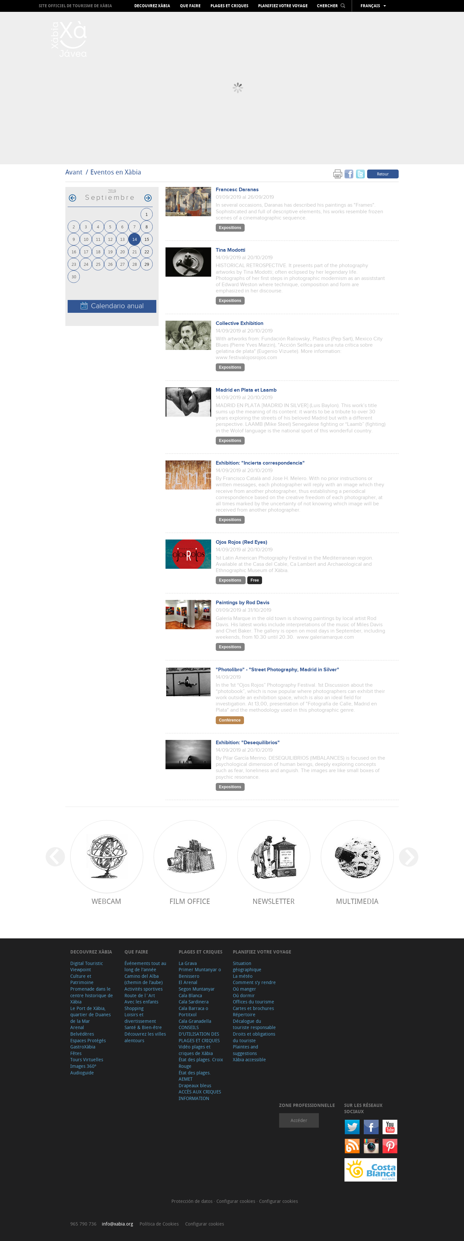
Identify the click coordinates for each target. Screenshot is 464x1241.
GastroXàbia (82, 1047)
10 (86, 239)
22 (146, 251)
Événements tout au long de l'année (145, 966)
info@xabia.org (117, 1224)
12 (110, 239)
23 (74, 264)
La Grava (188, 963)
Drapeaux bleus (195, 1085)
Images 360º (83, 1066)
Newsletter (274, 901)
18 (98, 251)
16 (74, 251)
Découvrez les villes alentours (145, 1037)
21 (134, 251)
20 (122, 251)
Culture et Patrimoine (82, 979)
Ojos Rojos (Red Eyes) (241, 542)
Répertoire (244, 1014)
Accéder (299, 1120)
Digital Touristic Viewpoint (86, 966)
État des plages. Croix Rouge (201, 1062)
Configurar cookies (236, 1201)
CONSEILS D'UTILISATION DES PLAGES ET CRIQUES (199, 1033)
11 (98, 239)
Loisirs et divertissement (140, 1017)
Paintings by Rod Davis (243, 603)
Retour (383, 173)
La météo (243, 976)
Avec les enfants (141, 1002)
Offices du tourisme (253, 1002)
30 (74, 276)
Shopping (134, 1008)
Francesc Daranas (237, 190)
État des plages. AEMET (195, 1075)
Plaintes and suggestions (245, 1050)
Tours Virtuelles (86, 1059)
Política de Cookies (159, 1224)
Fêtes (75, 1053)
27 (122, 264)
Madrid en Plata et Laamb (246, 390)
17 (86, 251)
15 (146, 239)
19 (110, 251)
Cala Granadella (195, 1021)
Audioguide (82, 1072)
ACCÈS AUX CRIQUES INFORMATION (200, 1095)
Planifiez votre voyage (283, 6)
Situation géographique (247, 966)
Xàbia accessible (249, 1059)
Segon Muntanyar (197, 989)
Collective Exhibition (239, 323)
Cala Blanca (190, 995)
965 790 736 (83, 1224)
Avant (73, 172)
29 (146, 264)
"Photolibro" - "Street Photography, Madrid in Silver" (277, 670)
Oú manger (244, 989)
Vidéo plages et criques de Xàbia (196, 1050)
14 (134, 239)
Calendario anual (112, 306)
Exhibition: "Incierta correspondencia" (260, 463)
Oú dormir (244, 995)
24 (86, 264)
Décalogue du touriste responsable (254, 1024)
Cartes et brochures (253, 1008)
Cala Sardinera (194, 1002)
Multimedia (357, 901)
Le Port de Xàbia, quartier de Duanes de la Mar (90, 1014)
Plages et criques (229, 6)
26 (110, 264)
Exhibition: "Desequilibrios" (248, 743)
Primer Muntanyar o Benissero (200, 972)
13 (122, 239)
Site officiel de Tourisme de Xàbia (75, 6)
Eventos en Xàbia (115, 172)
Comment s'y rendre (254, 982)
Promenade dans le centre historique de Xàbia (91, 995)
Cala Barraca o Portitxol (193, 1011)
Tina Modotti (230, 250)
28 (134, 264)
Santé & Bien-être (143, 1027)
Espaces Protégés (88, 1040)
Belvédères (82, 1034)
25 (98, 264)
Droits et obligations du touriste (254, 1037)
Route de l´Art (139, 995)
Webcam (106, 901)
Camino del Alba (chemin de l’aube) (143, 979)
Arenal (77, 1027)
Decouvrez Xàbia (152, 6)
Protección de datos (192, 1201)
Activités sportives (143, 989)
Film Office (189, 901)
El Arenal (188, 982)
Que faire (190, 6)
